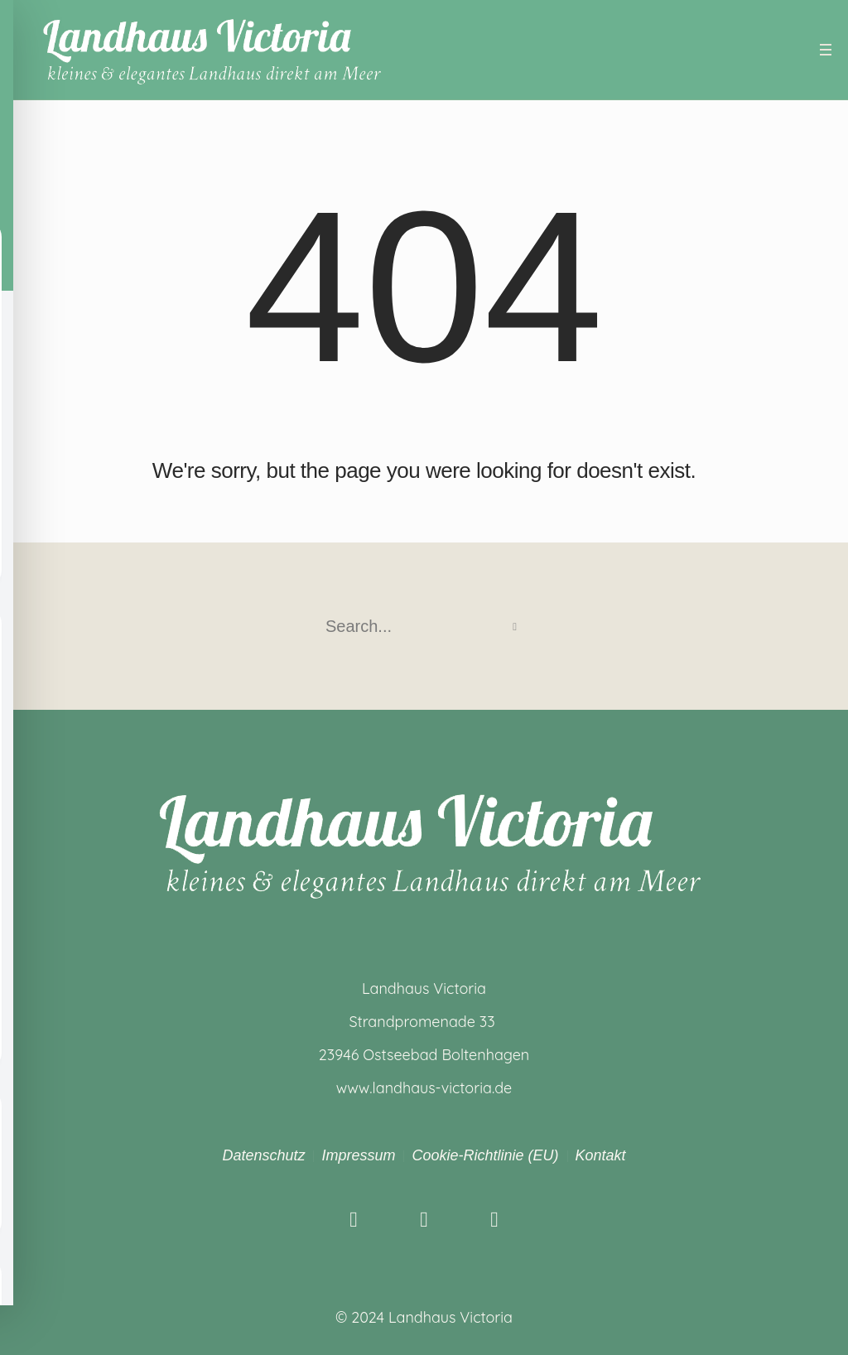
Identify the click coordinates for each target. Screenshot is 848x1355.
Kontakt (601, 1155)
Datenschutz (263, 1155)
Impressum (358, 1155)
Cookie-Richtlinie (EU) (485, 1155)
